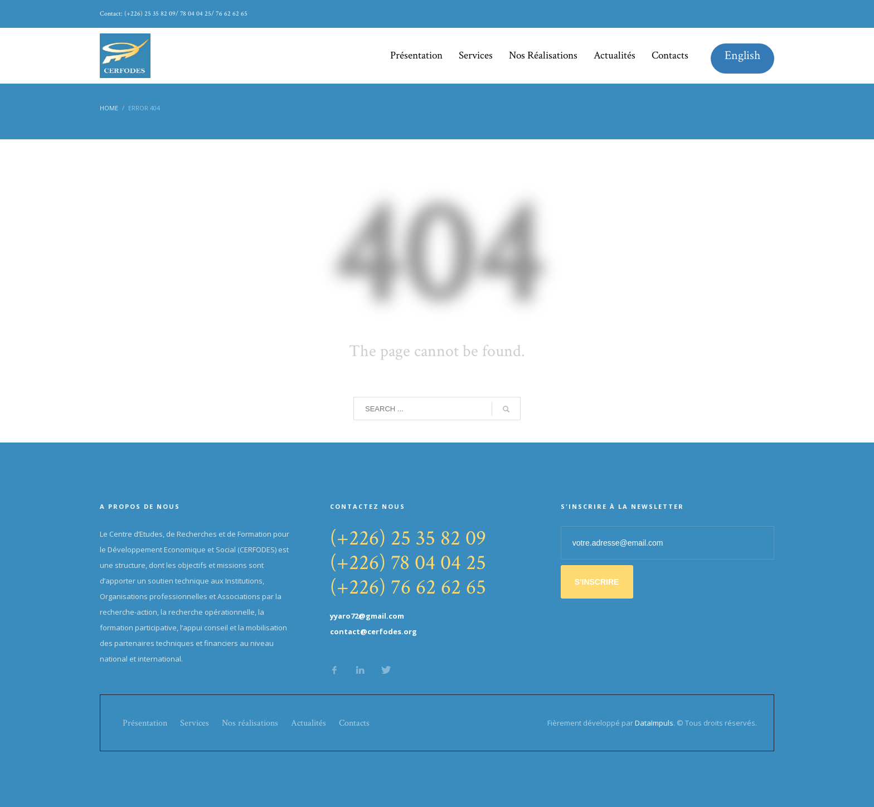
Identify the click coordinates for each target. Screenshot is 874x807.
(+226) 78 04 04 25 (408, 562)
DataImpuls (654, 723)
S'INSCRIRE (597, 581)
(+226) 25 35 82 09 (408, 538)
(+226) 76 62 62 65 (408, 587)
